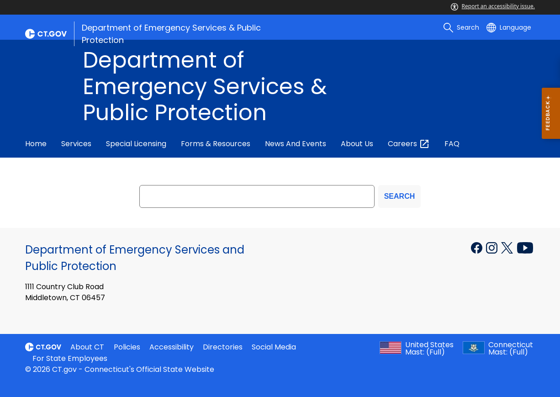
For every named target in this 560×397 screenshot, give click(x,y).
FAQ (452, 143)
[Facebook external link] (477, 247)
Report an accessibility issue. (493, 6)
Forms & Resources (215, 143)
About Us (357, 143)
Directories (223, 347)
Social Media (274, 347)
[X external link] (508, 247)
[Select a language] (508, 27)
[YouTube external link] (525, 247)
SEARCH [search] (399, 196)
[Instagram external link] (492, 247)
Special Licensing (136, 143)
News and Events (295, 143)
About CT (87, 347)
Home (36, 143)
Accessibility (171, 347)
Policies (127, 347)
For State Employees (69, 358)
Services (76, 143)
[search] (461, 27)
